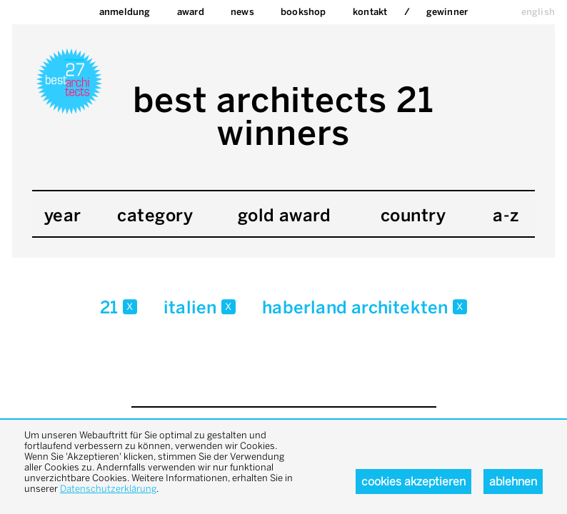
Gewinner (447, 11)
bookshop (303, 11)
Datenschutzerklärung (108, 488)
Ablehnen (513, 481)
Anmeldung (125, 11)
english (538, 11)
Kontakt (370, 11)
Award (190, 11)
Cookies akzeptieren (413, 481)
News (242, 11)
